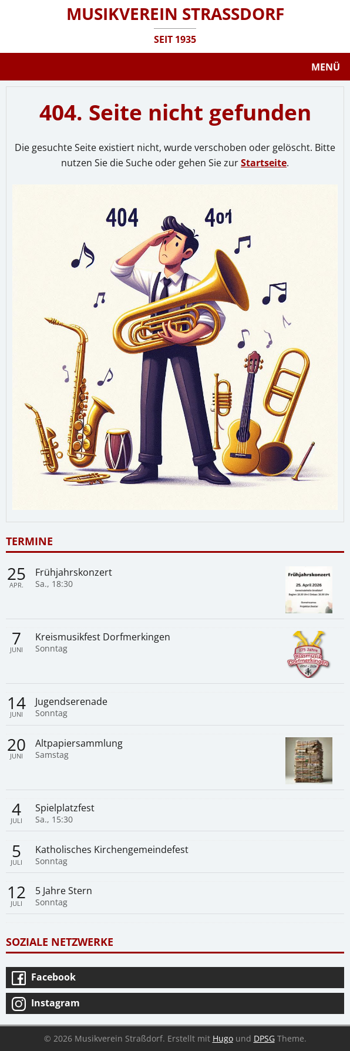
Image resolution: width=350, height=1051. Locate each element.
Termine (29, 540)
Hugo (223, 1038)
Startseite (264, 162)
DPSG (264, 1038)
